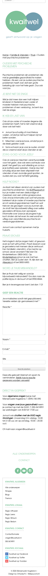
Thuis (33, 54)
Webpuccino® (34, 574)
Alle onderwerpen (24, 453)
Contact (24, 460)
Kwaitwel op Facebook (18, 554)
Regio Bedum (10, 521)
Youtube (24, 471)
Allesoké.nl (8, 262)
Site (4, 358)
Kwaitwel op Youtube (17, 561)
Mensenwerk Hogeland (26, 571)
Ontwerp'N (21, 574)
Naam (6, 339)
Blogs (7, 494)
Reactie (7, 306)
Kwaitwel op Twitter (17, 557)
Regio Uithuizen (11, 511)
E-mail (6, 348)
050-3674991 (10, 541)
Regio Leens (10, 514)
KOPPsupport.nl (37, 189)
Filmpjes (8, 491)
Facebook (18, 471)
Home (5, 54)
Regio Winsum (11, 518)
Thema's (8, 498)
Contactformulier (12, 534)
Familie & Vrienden (19, 54)
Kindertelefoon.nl (11, 257)
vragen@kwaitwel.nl (13, 538)
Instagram (30, 471)
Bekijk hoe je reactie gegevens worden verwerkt (19, 379)
